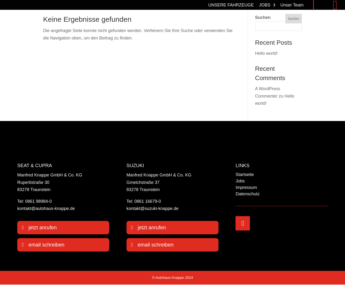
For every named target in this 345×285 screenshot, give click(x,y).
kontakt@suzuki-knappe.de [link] (152, 208)
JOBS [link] (264, 4)
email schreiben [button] (47, 245)
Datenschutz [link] (247, 194)
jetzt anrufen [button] (43, 228)
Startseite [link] (245, 174)
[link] (32, 5)
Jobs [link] (240, 181)
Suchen (263, 17)
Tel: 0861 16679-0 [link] (143, 201)
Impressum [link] (246, 187)
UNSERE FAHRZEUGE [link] (231, 4)
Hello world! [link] (266, 53)
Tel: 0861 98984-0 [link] (34, 201)
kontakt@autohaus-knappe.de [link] (46, 208)
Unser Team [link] (292, 4)
